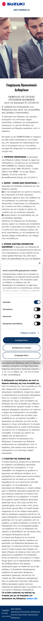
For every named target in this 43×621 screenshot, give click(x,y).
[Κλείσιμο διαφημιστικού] (39, 263)
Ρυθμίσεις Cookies (28, 333)
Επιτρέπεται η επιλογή (21, 348)
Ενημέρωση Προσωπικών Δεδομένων (25, 612)
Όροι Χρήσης (16, 609)
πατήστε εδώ (31, 598)
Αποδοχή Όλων (21, 340)
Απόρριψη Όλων (21, 355)
